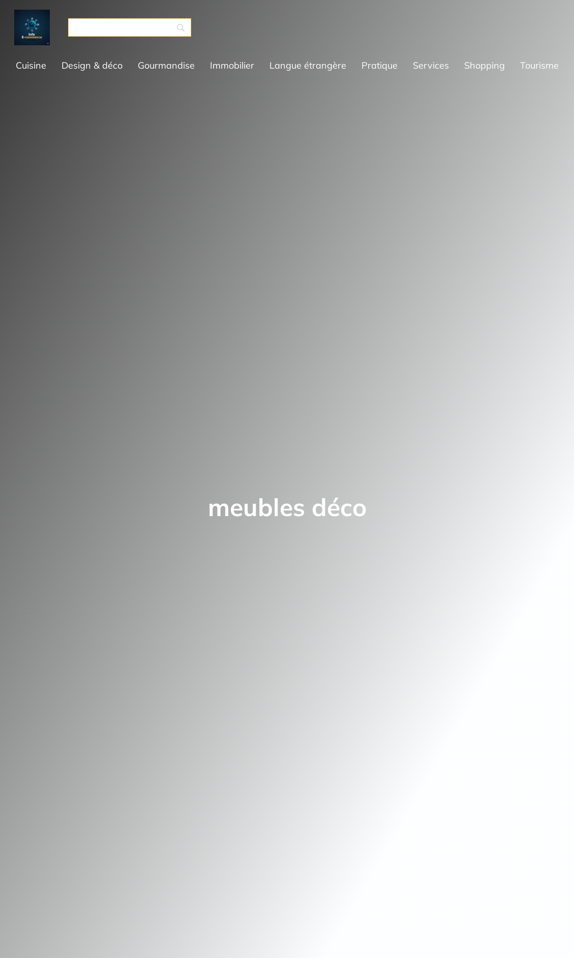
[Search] (129, 27)
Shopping (484, 65)
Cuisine (31, 65)
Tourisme (539, 65)
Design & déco (92, 65)
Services (431, 65)
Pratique (379, 65)
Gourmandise (166, 65)
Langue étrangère (307, 65)
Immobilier (232, 65)
